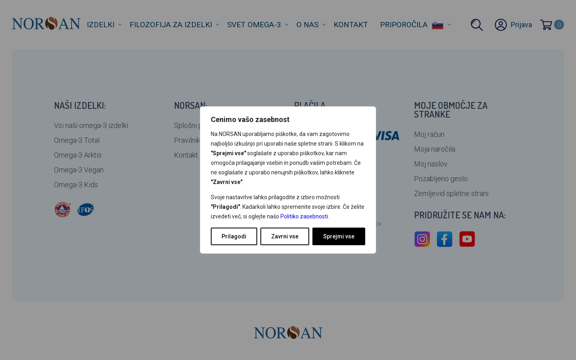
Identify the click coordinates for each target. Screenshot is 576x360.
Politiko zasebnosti (304, 216)
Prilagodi (234, 236)
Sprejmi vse (338, 236)
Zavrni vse (284, 236)
